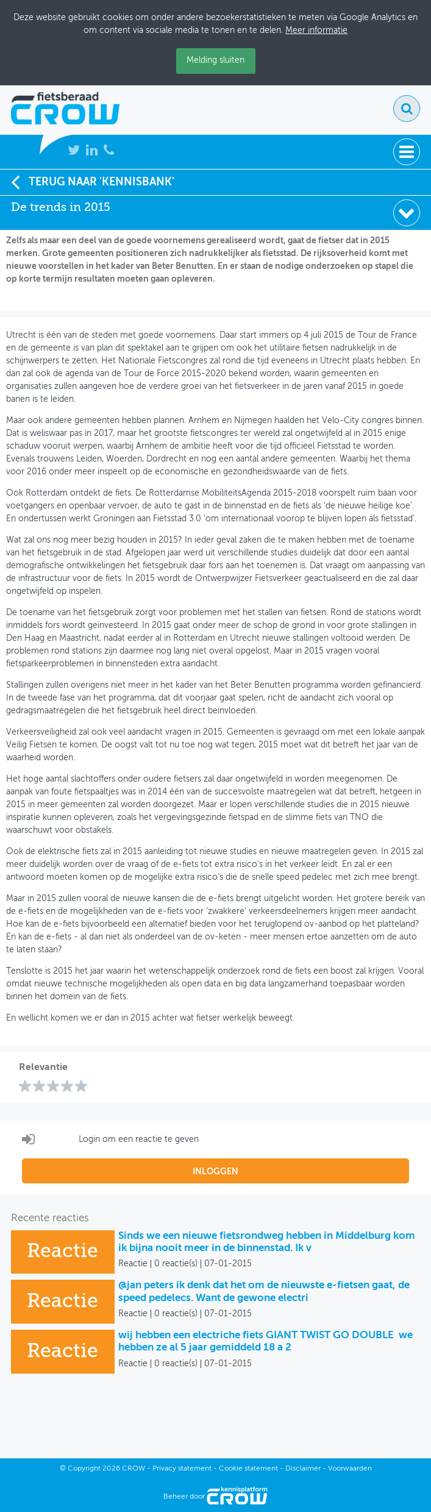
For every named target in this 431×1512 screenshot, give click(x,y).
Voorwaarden (350, 1468)
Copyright (84, 1468)
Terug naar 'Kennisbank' (92, 181)
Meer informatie (316, 30)
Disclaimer (303, 1468)
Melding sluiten (215, 60)
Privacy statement (182, 1468)
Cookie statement (248, 1468)
